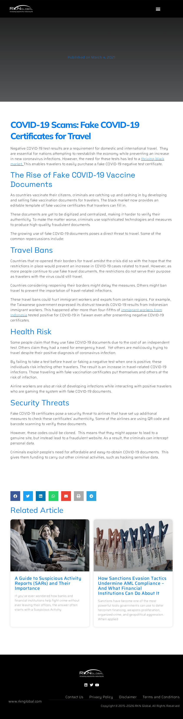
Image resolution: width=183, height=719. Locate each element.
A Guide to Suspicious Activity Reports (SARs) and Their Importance (48, 583)
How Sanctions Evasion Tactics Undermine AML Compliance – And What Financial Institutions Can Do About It (132, 586)
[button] (158, 9)
